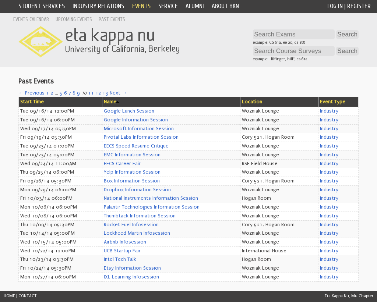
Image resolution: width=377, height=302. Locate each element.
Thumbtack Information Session (140, 216)
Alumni (195, 6)
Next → (118, 93)
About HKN (225, 6)
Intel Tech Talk (120, 259)
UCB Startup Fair (122, 251)
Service (168, 6)
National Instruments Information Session (151, 198)
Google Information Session (136, 120)
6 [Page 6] (65, 93)
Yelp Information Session (132, 172)
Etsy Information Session (132, 268)
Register (359, 6)
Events (141, 6)
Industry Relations (98, 6)
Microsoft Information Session (139, 129)
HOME (9, 296)
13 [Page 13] (105, 93)
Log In (335, 6)
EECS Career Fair (122, 164)
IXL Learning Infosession (131, 277)
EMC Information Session (132, 155)
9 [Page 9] (78, 93)
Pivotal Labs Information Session (141, 137)
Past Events (112, 19)
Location (252, 102)
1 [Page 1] (47, 93)
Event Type (332, 102)
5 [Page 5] (61, 93)
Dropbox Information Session (137, 190)
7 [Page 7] (69, 93)
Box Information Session (132, 181)
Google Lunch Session (129, 111)
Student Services (41, 6)
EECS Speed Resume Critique (136, 146)
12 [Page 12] (98, 93)
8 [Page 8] (74, 93)
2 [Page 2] (51, 93)
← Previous (31, 93)
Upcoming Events (74, 19)
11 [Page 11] (91, 93)
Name (110, 102)
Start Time (32, 102)
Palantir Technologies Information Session (152, 207)
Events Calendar (31, 19)
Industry (329, 111)
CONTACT (27, 296)
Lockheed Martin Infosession (137, 233)
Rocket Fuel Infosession (131, 225)
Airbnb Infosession (125, 242)
